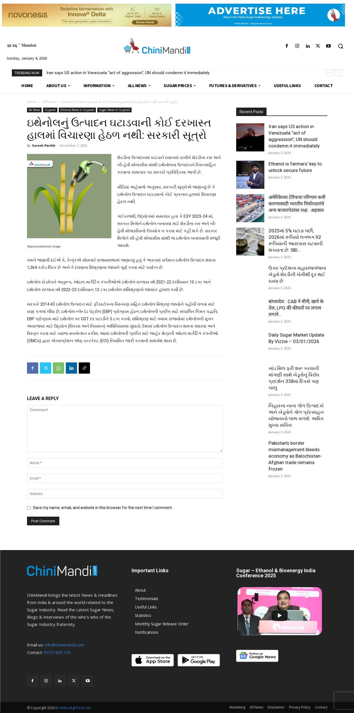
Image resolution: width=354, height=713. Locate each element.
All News (49, 101)
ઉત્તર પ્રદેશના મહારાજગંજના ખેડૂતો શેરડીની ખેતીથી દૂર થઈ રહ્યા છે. (297, 274)
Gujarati (50, 110)
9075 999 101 (57, 652)
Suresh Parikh (43, 145)
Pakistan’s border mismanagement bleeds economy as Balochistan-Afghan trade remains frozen (295, 456)
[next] (338, 72)
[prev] (329, 72)
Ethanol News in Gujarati (77, 110)
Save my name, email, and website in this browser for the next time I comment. (103, 507)
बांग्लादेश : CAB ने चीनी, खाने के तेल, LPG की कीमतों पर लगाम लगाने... (296, 308)
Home (32, 101)
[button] (340, 46)
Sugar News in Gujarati (114, 110)
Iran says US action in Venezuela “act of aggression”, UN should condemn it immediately (127, 72)
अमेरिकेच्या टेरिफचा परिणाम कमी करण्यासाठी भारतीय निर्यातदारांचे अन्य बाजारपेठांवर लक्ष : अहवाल (297, 203)
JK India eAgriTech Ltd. (73, 707)
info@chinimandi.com (64, 645)
